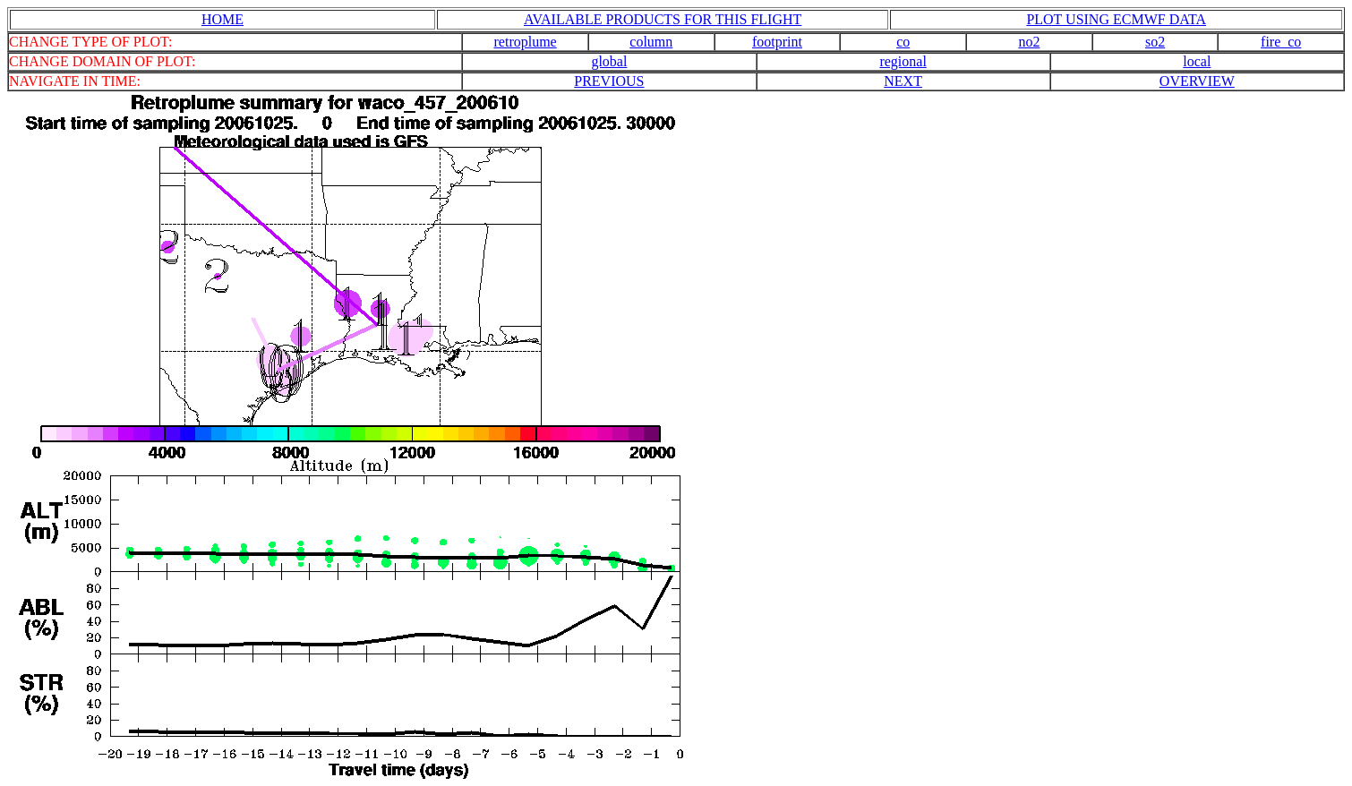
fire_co (1281, 41)
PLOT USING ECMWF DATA (1116, 19)
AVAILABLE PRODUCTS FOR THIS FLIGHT (662, 19)
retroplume (525, 41)
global (609, 61)
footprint (777, 41)
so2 (1155, 41)
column (650, 41)
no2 (1029, 41)
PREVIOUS (609, 81)
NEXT (903, 81)
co (903, 41)
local (1197, 61)
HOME (222, 19)
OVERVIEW (1197, 81)
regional (902, 61)
